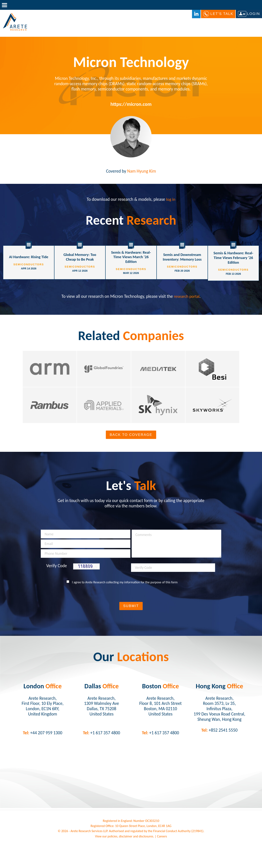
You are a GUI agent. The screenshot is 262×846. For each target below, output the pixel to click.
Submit (131, 606)
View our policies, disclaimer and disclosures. (124, 837)
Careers (163, 837)
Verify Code (56, 566)
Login (253, 14)
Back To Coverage (131, 435)
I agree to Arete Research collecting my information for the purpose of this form (125, 583)
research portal (186, 295)
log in (171, 199)
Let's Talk (221, 14)
